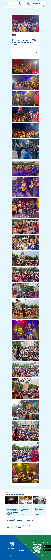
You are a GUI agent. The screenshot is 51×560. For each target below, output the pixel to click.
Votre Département (11, 3)
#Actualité (8, 514)
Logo (31, 536)
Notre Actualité (16, 3)
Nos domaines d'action (20, 3)
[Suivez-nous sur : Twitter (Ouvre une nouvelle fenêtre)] (40, 1)
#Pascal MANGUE (30, 520)
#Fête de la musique (10, 520)
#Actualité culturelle (20, 520)
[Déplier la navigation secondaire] (44, 3)
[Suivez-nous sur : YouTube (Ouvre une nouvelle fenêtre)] (45, 0)
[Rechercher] (44, 7)
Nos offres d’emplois (28, 3)
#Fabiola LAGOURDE (10, 527)
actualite (9, 11)
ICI (17, 555)
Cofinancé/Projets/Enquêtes (36, 3)
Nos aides (24, 3)
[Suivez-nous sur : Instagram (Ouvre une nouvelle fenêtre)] (38, 1)
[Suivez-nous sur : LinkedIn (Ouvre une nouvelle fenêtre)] (42, 1)
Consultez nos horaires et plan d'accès (23, 550)
